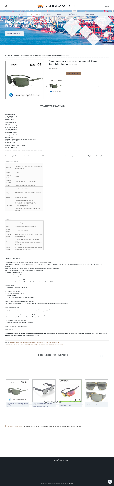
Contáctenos (72, 17)
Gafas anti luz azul (93, 333)
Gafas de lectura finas (58, 333)
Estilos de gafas (21, 335)
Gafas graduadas (47, 333)
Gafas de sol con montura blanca (72, 333)
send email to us (73, 73)
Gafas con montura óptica (32, 335)
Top (110, 481)
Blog (59, 17)
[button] (6, 6)
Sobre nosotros (89, 17)
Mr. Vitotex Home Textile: (14, 433)
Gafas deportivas (9, 333)
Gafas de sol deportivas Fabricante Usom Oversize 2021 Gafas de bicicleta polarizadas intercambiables (34, 342)
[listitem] (57, 86)
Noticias (47, 17)
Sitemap (71, 483)
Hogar (21, 17)
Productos (34, 17)
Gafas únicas (84, 333)
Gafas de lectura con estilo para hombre (32, 333)
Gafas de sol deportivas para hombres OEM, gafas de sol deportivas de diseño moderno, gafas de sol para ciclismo (35, 344)
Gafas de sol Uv (18, 333)
